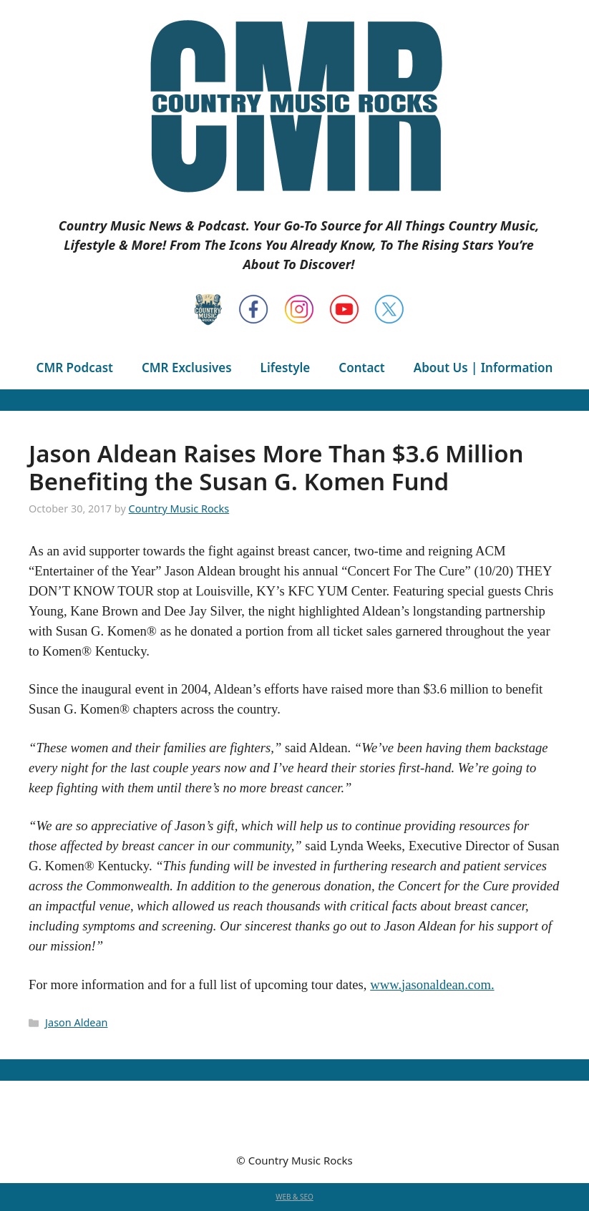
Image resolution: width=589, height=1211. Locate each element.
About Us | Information (483, 367)
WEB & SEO (294, 1197)
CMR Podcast (74, 367)
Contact (361, 367)
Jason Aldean (76, 1022)
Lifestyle (286, 367)
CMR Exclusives (187, 367)
